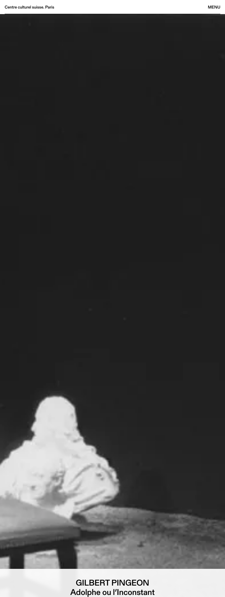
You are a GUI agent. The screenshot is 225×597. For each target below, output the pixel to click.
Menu (214, 7)
